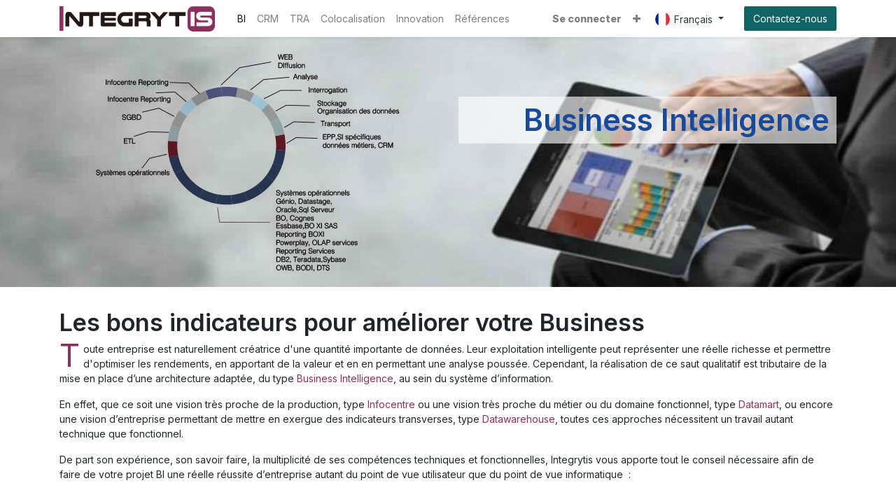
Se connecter (587, 18)
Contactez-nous (790, 18)
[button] (636, 18)
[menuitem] (241, 18)
